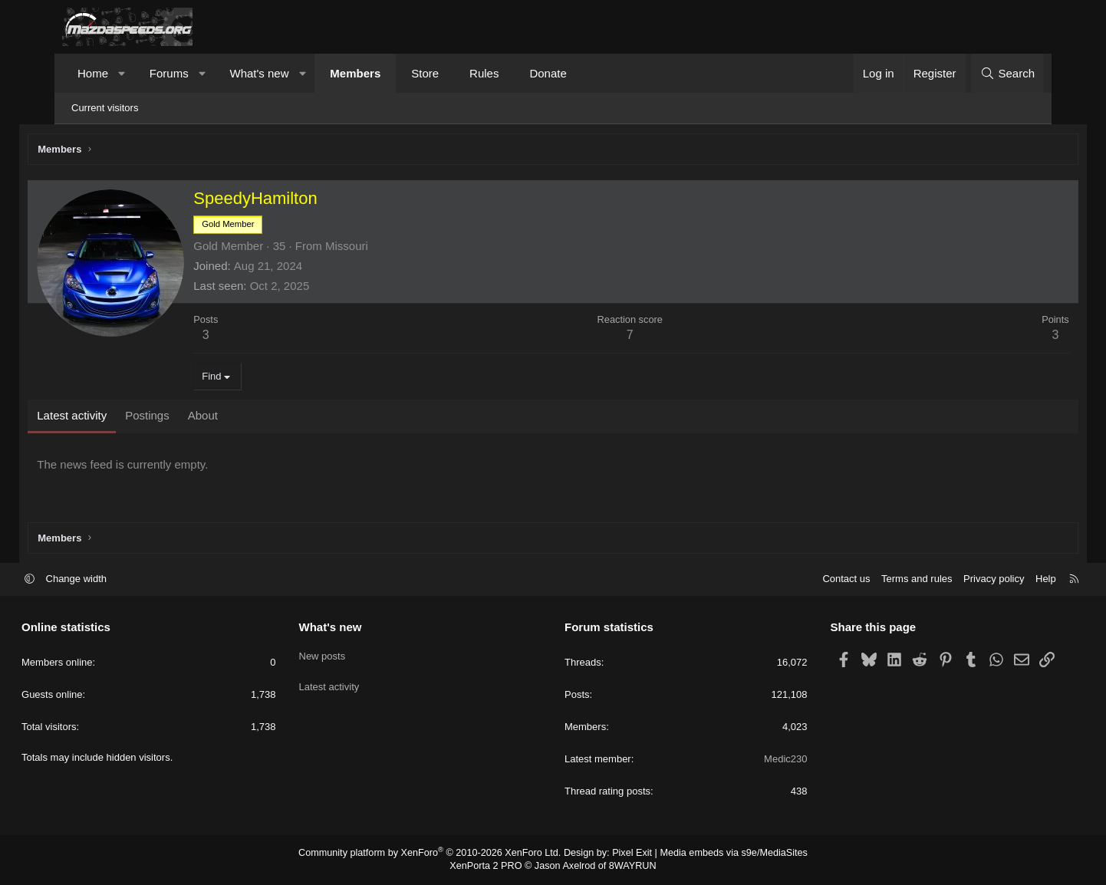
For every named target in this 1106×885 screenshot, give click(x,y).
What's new (258, 73)
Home (92, 73)
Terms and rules (876, 580)
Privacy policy (953, 580)
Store (425, 73)
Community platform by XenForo (436, 854)
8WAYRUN (628, 866)
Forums (169, 73)
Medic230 (765, 760)
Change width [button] (117, 580)
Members (355, 73)
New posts (342, 654)
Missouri (385, 248)
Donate (547, 73)
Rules (484, 73)
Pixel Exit (628, 854)
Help (1005, 580)
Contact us (805, 580)
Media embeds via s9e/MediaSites (724, 854)
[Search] (1007, 73)
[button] (122, 73)
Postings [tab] (185, 417)
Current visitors (104, 108)
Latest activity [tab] (110, 417)
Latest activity (349, 682)
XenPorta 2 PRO (489, 866)
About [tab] (240, 417)
